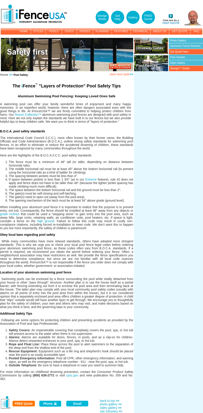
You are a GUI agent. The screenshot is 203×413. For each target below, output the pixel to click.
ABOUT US (159, 31)
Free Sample (177, 57)
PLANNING (102, 31)
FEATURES (121, 31)
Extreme (91, 179)
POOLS (53, 31)
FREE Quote (24, 403)
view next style (121, 74)
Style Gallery (177, 62)
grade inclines (10, 214)
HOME (24, 31)
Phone (50, 404)
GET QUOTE (179, 31)
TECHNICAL (140, 31)
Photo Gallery (178, 40)
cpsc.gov (72, 375)
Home (4, 74)
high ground (45, 221)
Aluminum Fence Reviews (185, 46)
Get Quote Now (179, 51)
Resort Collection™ (28, 114)
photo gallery (111, 404)
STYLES (38, 31)
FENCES (84, 31)
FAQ (196, 31)
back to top (109, 400)
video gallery (111, 407)
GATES (69, 31)
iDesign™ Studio (180, 68)
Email (77, 403)
